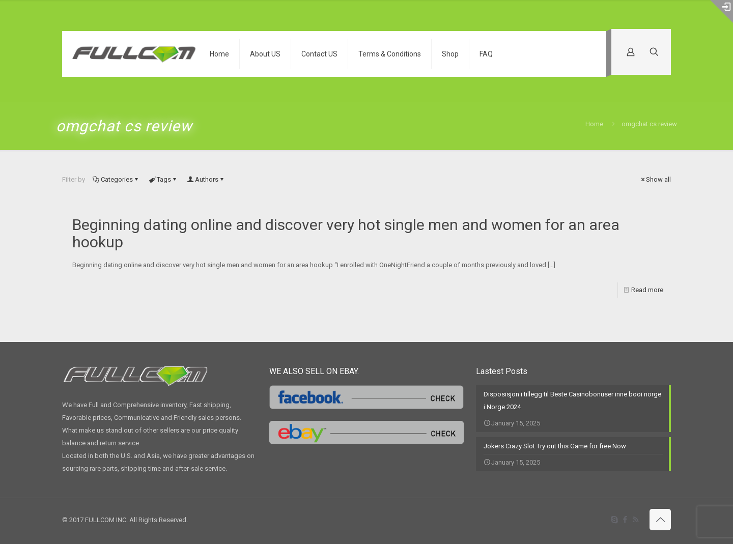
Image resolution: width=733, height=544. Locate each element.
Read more (647, 290)
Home (594, 124)
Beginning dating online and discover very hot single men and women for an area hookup (345, 233)
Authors (206, 179)
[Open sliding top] (721, 11)
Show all (655, 179)
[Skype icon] (614, 519)
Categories (116, 179)
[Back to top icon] (660, 519)
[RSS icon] (635, 519)
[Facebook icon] (625, 519)
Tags (163, 179)
